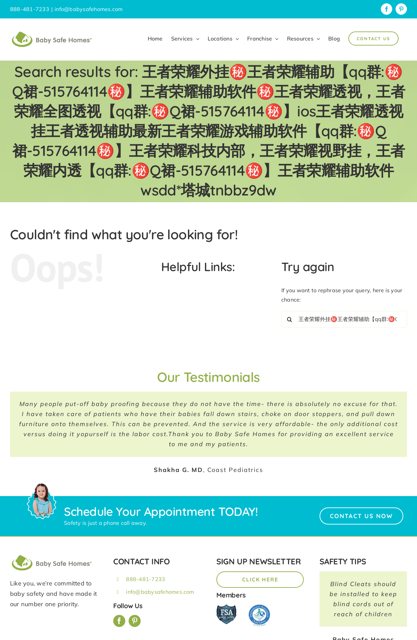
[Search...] (344, 319)
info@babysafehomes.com (89, 9)
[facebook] (119, 621)
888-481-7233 (145, 579)
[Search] (289, 319)
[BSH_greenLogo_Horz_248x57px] (52, 556)
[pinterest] (135, 621)
